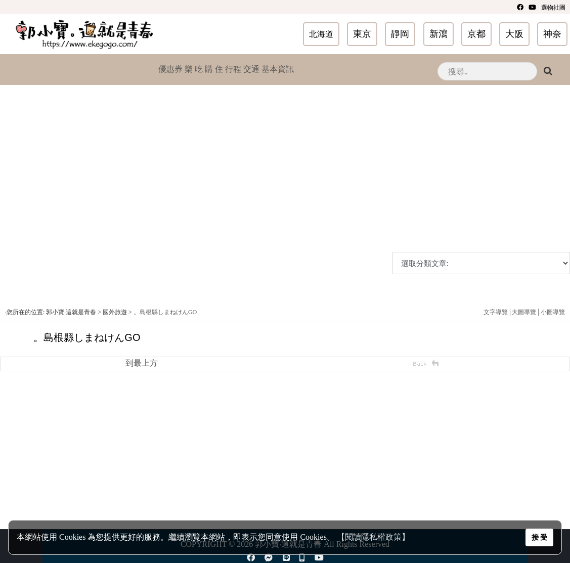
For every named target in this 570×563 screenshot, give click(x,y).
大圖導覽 (524, 312)
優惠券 (170, 69)
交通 (251, 69)
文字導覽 (496, 312)
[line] (286, 557)
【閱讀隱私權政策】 (373, 537)
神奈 (552, 34)
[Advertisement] (282, 181)
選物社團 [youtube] (553, 7)
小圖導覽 (553, 312)
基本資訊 (277, 69)
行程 (233, 69)
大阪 (514, 34)
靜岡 (400, 34)
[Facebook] (520, 7)
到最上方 (141, 363)
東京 (362, 34)
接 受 (540, 537)
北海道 (321, 34)
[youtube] (532, 7)
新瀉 (438, 34)
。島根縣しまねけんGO (165, 312)
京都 (476, 34)
